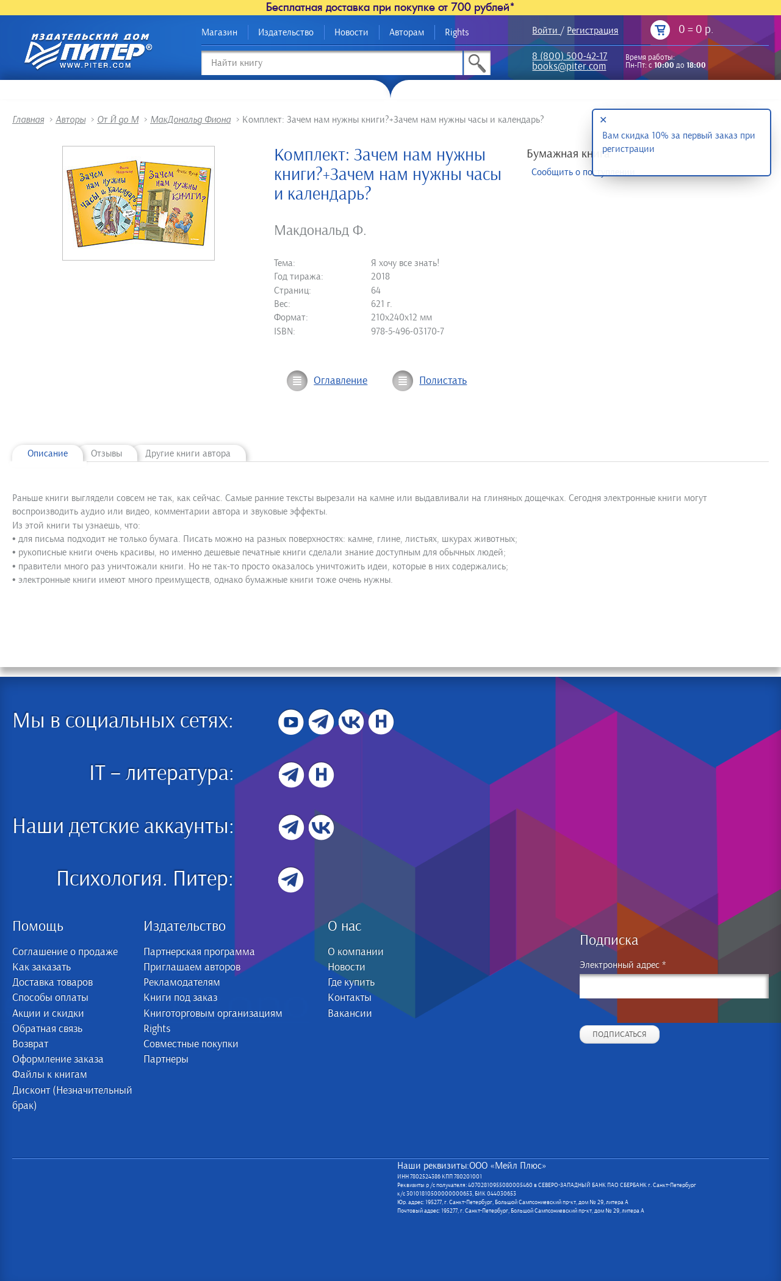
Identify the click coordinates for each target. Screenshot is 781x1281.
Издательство (286, 32)
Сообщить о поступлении (583, 172)
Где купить (351, 982)
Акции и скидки (48, 1014)
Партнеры (166, 1059)
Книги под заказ (180, 998)
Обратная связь (47, 1029)
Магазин (219, 32)
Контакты (350, 998)
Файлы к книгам (49, 1075)
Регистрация (592, 30)
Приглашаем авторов (191, 967)
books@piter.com (569, 67)
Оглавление (340, 381)
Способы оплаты (50, 998)
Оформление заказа (58, 1059)
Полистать (443, 381)
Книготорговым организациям (213, 1014)
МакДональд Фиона (190, 119)
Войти (545, 30)
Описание (47, 453)
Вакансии (350, 1014)
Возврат (30, 1044)
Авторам (406, 32)
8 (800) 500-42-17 (569, 57)
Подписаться (619, 1034)
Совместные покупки (191, 1044)
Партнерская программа (199, 952)
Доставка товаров (52, 982)
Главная (28, 119)
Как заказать (41, 967)
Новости (351, 32)
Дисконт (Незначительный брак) (72, 1098)
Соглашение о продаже (65, 952)
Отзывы (106, 453)
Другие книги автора (188, 453)
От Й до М (118, 119)
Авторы (70, 119)
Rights (457, 32)
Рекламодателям (181, 982)
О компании (356, 952)
